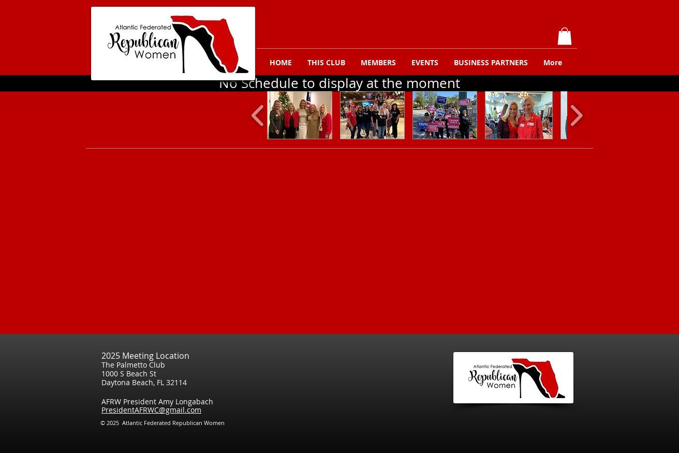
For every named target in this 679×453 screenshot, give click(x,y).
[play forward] (576, 115)
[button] (564, 36)
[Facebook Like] (566, 426)
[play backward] (258, 115)
